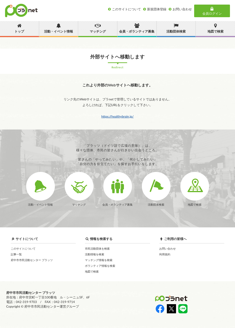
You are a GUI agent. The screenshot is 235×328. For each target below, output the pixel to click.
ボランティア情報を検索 (100, 265)
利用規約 (164, 254)
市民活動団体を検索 (97, 248)
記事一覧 (16, 254)
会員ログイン (212, 11)
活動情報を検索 (94, 254)
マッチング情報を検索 (98, 260)
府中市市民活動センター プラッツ (32, 260)
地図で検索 (92, 271)
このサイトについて (23, 248)
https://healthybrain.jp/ (117, 116)
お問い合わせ (167, 248)
